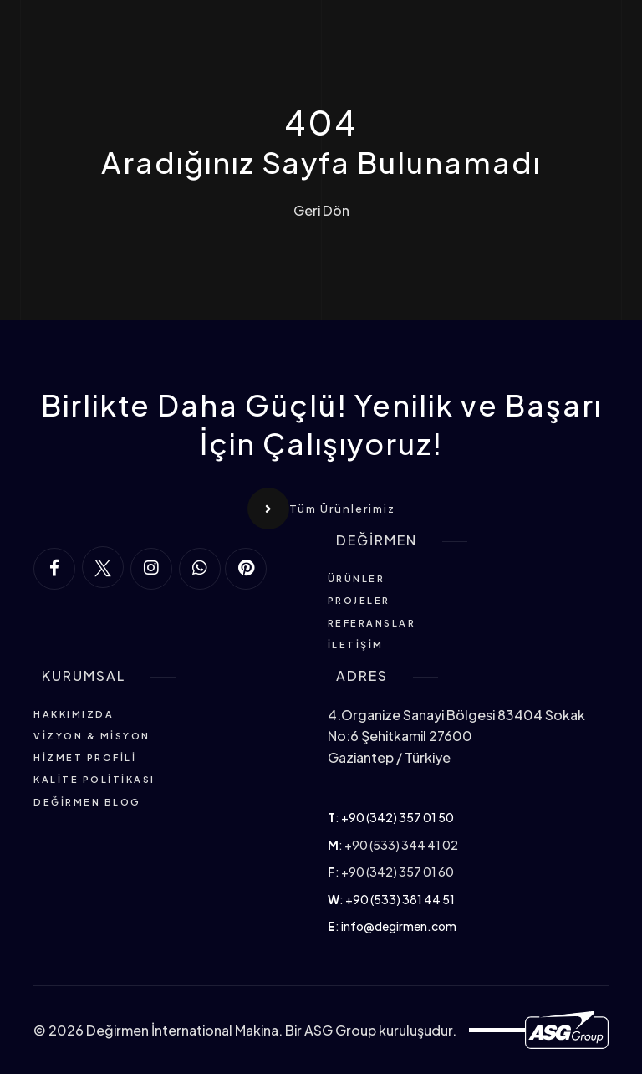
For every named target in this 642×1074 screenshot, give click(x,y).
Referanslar (372, 622)
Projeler (359, 600)
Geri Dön (321, 210)
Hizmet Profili (84, 757)
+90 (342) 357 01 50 (397, 817)
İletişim (356, 644)
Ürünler (356, 578)
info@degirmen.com (398, 925)
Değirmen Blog (87, 801)
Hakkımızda (73, 713)
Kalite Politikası (94, 779)
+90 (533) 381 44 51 (400, 899)
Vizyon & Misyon (91, 735)
